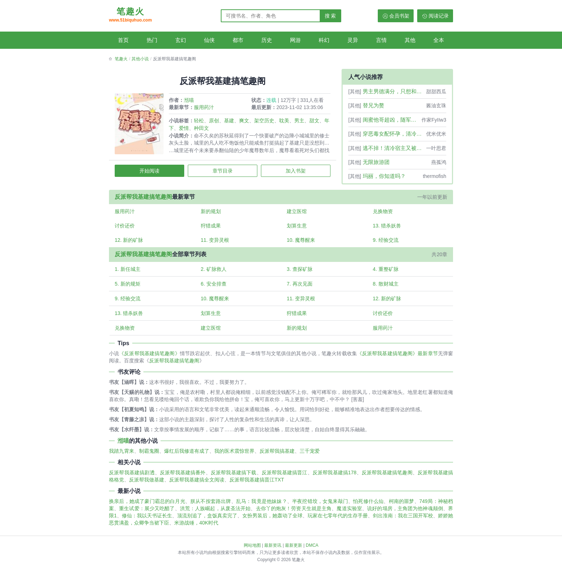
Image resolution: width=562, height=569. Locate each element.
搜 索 (330, 16)
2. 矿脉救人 (214, 271)
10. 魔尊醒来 (301, 242)
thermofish (434, 176)
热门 (152, 40)
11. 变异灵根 (215, 242)
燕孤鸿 (438, 162)
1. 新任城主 (129, 271)
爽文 (245, 121)
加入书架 (295, 172)
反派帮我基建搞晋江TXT (256, 483)
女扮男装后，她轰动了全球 (272, 519)
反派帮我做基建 (146, 483)
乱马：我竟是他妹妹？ (261, 505)
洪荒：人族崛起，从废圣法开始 (215, 512)
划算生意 (297, 227)
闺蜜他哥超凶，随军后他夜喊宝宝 (391, 120)
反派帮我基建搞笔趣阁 (144, 198)
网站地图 (252, 545)
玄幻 (180, 40)
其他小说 (140, 58)
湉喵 (190, 101)
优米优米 (436, 134)
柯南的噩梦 (401, 505)
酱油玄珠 (436, 105)
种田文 (207, 129)
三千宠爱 (310, 454)
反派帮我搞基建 (277, 454)
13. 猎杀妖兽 (386, 227)
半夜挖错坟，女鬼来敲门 (320, 505)
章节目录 (223, 172)
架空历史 (265, 121)
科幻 (324, 40)
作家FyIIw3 (434, 120)
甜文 (315, 121)
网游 (295, 40)
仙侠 (209, 40)
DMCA (312, 545)
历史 (266, 40)
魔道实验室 (349, 512)
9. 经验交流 (385, 242)
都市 (238, 40)
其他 (410, 40)
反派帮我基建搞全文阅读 (196, 483)
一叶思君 (436, 148)
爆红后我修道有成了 (186, 454)
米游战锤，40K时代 (196, 526)
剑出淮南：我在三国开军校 (403, 519)
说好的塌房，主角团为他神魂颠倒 (405, 512)
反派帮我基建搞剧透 (132, 476)
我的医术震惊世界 (234, 454)
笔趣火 (130, 15)
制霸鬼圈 (149, 454)
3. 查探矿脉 (300, 271)
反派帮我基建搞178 (335, 476)
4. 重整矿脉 (385, 271)
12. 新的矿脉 (130, 242)
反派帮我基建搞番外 (183, 476)
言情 (381, 40)
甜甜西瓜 (436, 91)
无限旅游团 (376, 162)
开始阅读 (150, 172)
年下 (175, 129)
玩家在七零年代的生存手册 (338, 519)
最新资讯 (272, 545)
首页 (123, 40)
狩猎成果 (211, 227)
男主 (300, 121)
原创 (215, 121)
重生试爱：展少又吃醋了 (147, 512)
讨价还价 (126, 227)
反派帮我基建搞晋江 (285, 476)
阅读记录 (439, 16)
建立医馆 (297, 213)
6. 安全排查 (214, 286)
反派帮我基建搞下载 (234, 476)
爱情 (190, 129)
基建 (230, 121)
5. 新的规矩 (129, 286)
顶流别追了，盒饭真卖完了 (207, 519)
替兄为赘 (373, 105)
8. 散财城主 (385, 286)
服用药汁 (205, 108)
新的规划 (211, 213)
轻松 (200, 121)
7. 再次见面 (300, 286)
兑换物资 (382, 213)
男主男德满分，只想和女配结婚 (394, 91)
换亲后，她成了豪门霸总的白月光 (147, 505)
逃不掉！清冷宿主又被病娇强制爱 (394, 148)
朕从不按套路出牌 (210, 505)
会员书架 (399, 16)
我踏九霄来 (121, 454)
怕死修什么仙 (368, 505)
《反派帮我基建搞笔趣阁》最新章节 (397, 357)
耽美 (285, 121)
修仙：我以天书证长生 (147, 519)
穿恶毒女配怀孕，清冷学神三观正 (394, 134)
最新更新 (293, 545)
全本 (438, 40)
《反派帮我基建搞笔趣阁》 (149, 357)
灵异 (352, 40)
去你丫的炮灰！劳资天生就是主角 (294, 512)
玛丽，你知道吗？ (384, 176)
